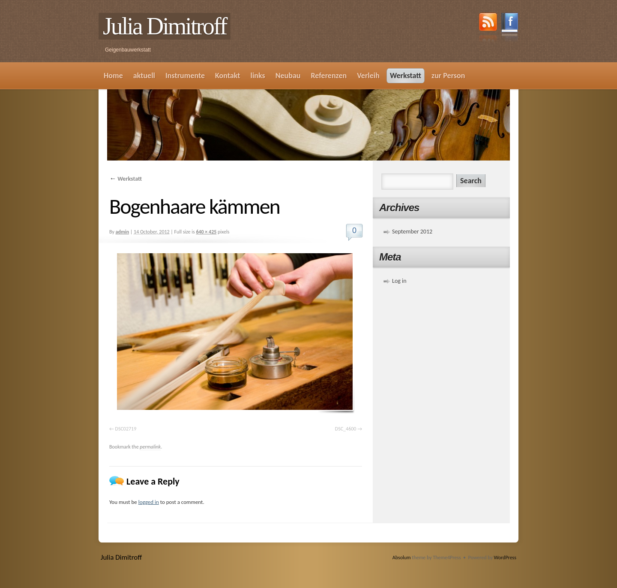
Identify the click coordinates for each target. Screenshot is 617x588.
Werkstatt (405, 75)
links (257, 75)
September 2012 (412, 231)
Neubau (288, 75)
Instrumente (185, 75)
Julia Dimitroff (164, 26)
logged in (148, 502)
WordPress (505, 558)
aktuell (144, 75)
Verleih (368, 75)
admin (122, 232)
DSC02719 (126, 429)
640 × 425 (206, 232)
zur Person (448, 75)
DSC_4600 (345, 429)
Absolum (401, 558)
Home (113, 75)
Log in (399, 281)
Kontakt (227, 75)
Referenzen (329, 75)
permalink (150, 447)
